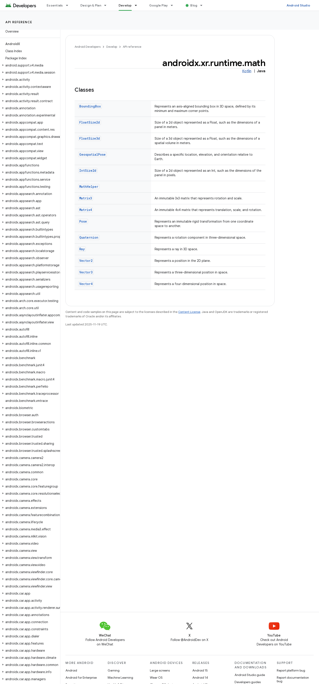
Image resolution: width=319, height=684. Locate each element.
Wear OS (156, 678)
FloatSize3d (89, 138)
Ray (82, 249)
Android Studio (298, 5)
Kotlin (246, 71)
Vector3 (85, 272)
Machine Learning (120, 678)
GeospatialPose (92, 154)
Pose (83, 221)
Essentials (55, 5)
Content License (189, 312)
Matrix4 (85, 210)
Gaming (114, 670)
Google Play (158, 5)
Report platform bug (291, 670)
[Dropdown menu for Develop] (138, 5)
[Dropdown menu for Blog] (203, 5)
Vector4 (85, 284)
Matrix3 (85, 198)
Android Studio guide (250, 675)
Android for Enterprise (81, 678)
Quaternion (88, 237)
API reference (18, 22)
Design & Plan (90, 5)
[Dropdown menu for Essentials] (69, 5)
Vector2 (85, 260)
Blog (193, 5)
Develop (111, 47)
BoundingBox (90, 106)
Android (71, 670)
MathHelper (88, 186)
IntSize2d (87, 170)
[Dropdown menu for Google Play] (174, 5)
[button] (29, 65)
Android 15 (200, 670)
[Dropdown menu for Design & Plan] (107, 5)
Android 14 (200, 678)
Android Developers (88, 47)
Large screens (160, 670)
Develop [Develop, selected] (125, 5)
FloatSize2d (89, 122)
